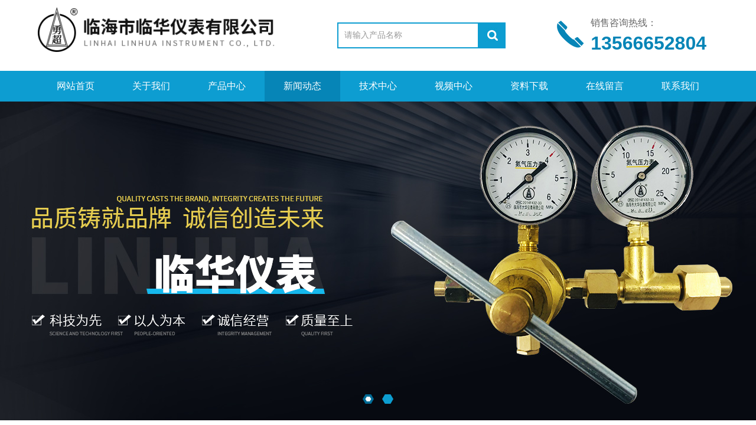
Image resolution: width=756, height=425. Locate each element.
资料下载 (529, 86)
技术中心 (378, 86)
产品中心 (227, 86)
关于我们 (151, 86)
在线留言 (605, 86)
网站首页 (75, 86)
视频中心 (453, 86)
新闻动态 (302, 86)
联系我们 (680, 86)
